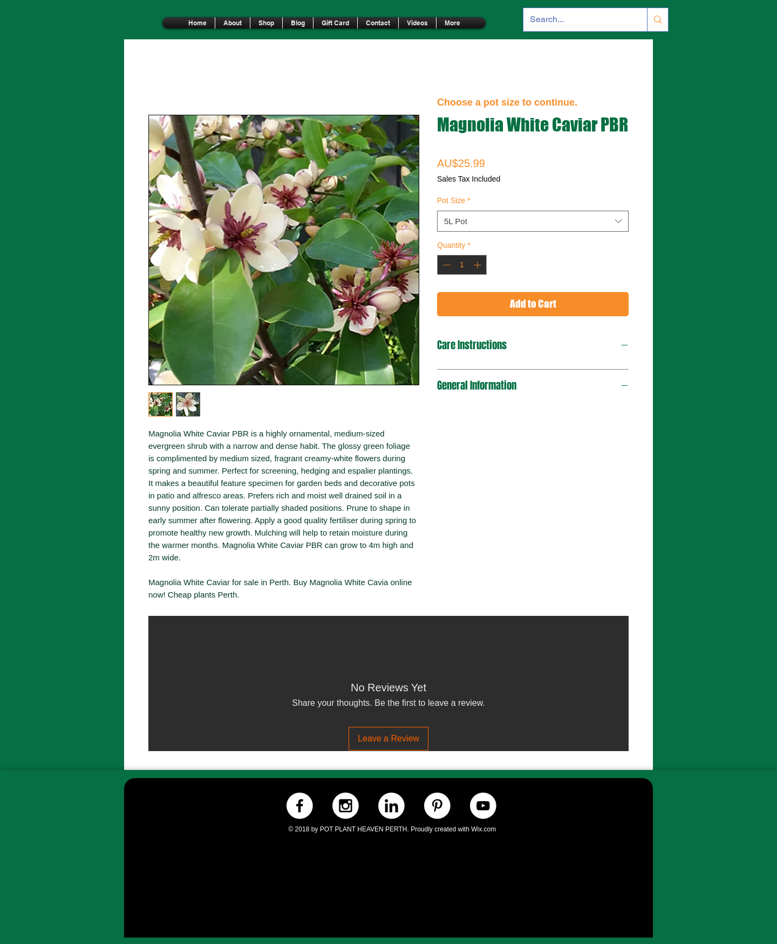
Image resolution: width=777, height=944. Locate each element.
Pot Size (454, 200)
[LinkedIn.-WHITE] (391, 806)
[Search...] (577, 19)
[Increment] (478, 264)
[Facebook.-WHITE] (299, 806)
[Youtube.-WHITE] (483, 806)
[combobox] (533, 221)
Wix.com (483, 829)
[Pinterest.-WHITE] (437, 806)
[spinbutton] (462, 264)
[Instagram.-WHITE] (345, 806)
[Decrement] (445, 264)
